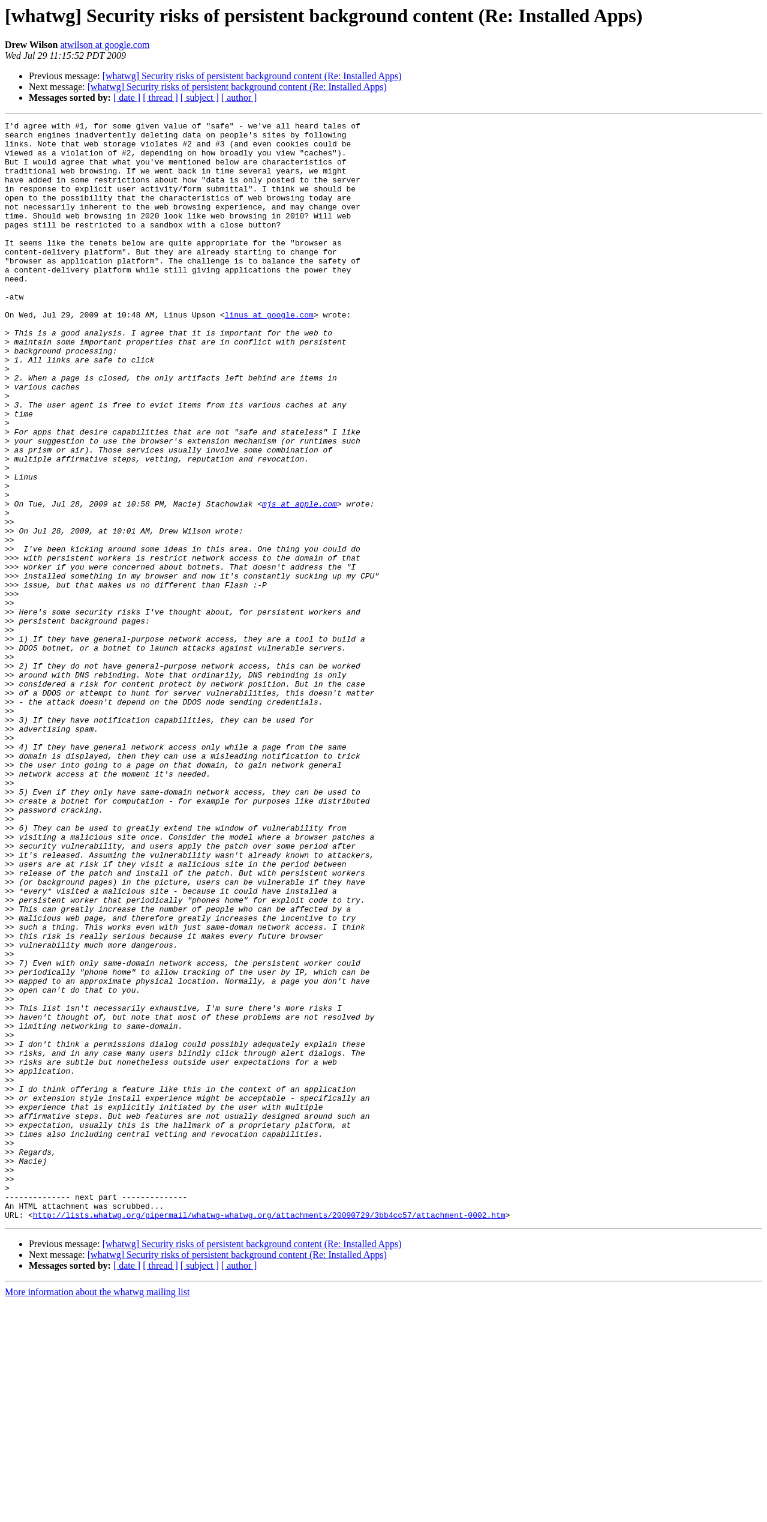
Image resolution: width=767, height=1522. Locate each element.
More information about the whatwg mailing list (97, 1511)
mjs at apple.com (299, 581)
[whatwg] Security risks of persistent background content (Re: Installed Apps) (252, 76)
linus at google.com (269, 354)
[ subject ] (200, 97)
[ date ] (126, 97)
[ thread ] (160, 97)
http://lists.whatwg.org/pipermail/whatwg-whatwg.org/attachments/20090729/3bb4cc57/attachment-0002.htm (269, 1434)
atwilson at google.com (104, 45)
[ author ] (239, 97)
